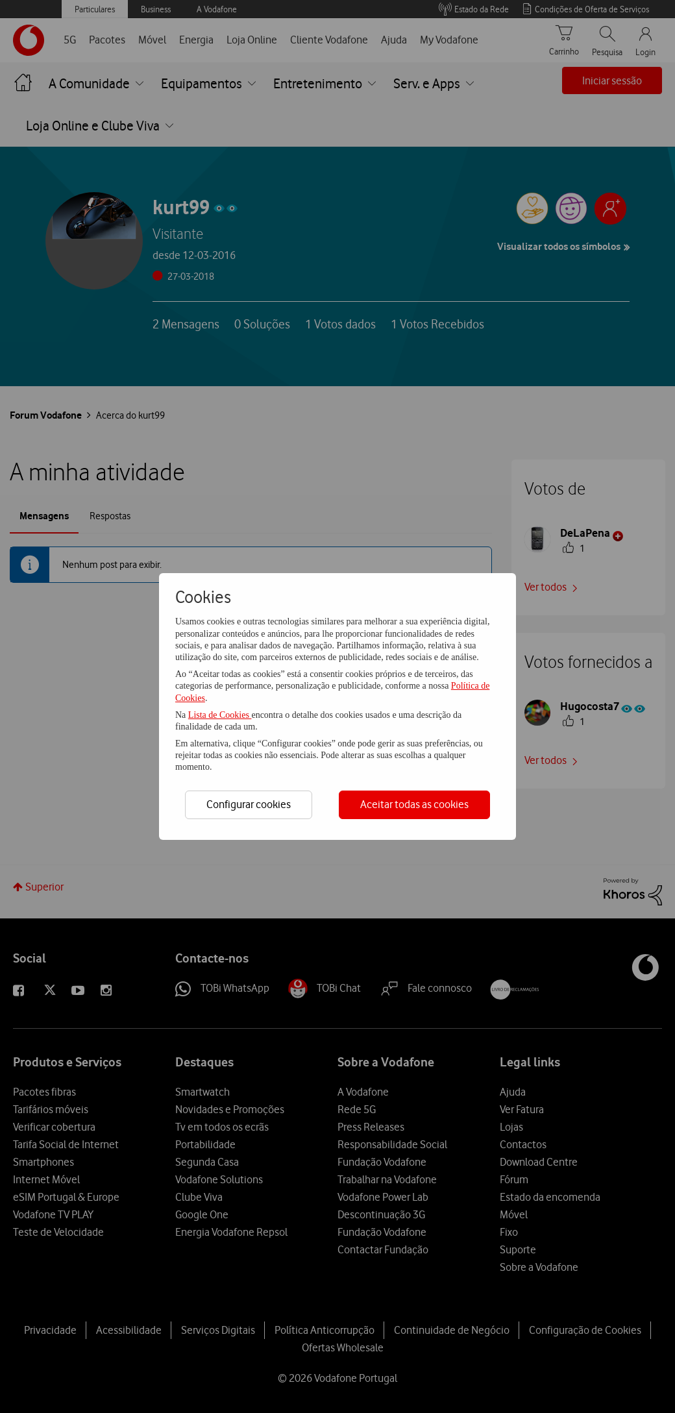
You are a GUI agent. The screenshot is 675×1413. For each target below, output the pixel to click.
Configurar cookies (248, 804)
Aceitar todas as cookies (414, 804)
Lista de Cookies (220, 715)
